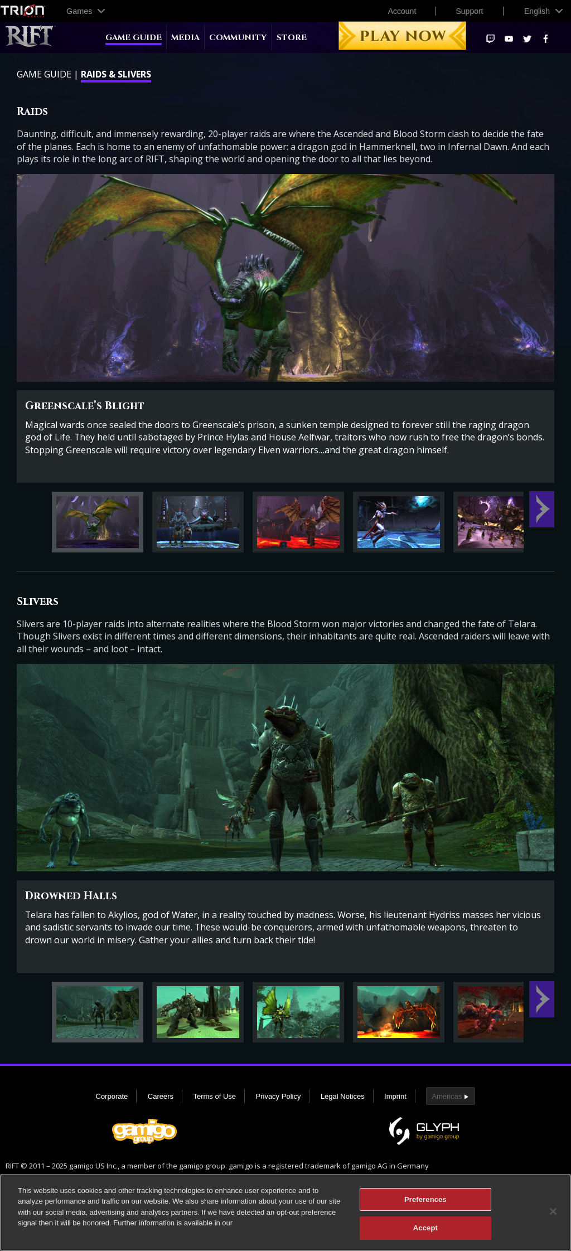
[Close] (553, 1217)
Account (402, 11)
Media (185, 37)
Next (541, 509)
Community (238, 37)
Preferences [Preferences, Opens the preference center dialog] (425, 1205)
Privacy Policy (278, 1096)
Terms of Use (214, 1096)
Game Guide (133, 37)
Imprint (395, 1096)
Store (292, 37)
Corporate (112, 1096)
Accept (425, 1234)
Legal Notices (343, 1096)
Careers (160, 1096)
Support (469, 11)
